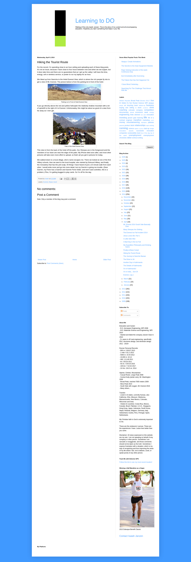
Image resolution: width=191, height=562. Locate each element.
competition (149, 110)
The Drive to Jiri (128, 259)
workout (135, 138)
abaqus (151, 103)
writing (140, 138)
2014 (124, 194)
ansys (121, 105)
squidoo (141, 128)
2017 (124, 185)
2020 (124, 176)
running (123, 128)
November (128, 200)
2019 (124, 179)
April (125, 222)
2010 (124, 298)
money (122, 122)
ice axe (143, 115)
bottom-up (142, 105)
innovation (150, 115)
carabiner (145, 107)
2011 (124, 295)
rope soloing (150, 125)
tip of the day (145, 133)
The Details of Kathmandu (132, 266)
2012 (124, 292)
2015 (124, 191)
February (127, 282)
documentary (124, 112)
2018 (124, 182)
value (129, 138)
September (128, 206)
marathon (137, 120)
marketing (146, 120)
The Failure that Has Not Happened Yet (135, 80)
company (139, 110)
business (150, 105)
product (127, 125)
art (125, 105)
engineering (124, 115)
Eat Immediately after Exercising (132, 76)
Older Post (107, 260)
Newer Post (42, 260)
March (126, 279)
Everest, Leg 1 (128, 275)
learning (140, 118)
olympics (144, 122)
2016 (124, 188)
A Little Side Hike (129, 239)
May (125, 219)
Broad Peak (135, 101)
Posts (124, 311)
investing (123, 118)
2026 (124, 157)
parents (121, 125)
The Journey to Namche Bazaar (134, 256)
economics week (141, 112)
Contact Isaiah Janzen (131, 536)
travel (55, 182)
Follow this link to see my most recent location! (135, 462)
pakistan (151, 122)
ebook (132, 112)
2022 (124, 169)
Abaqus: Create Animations (131, 62)
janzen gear (132, 118)
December (128, 197)
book (136, 105)
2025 (124, 160)
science (131, 128)
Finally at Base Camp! (131, 250)
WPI (146, 103)
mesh (152, 120)
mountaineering (133, 122)
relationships (140, 125)
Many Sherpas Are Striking (132, 229)
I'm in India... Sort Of (130, 272)
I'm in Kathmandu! (129, 269)
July (125, 212)
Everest (45, 182)
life (145, 117)
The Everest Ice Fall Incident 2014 (135, 233)
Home (75, 260)
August (126, 209)
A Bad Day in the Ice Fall (132, 242)
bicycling (130, 105)
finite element (135, 115)
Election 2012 (144, 100)
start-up (146, 128)
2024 (124, 163)
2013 (124, 289)
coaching (123, 110)
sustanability (132, 133)
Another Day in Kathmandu (132, 262)
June (126, 216)
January (127, 285)
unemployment (135, 135)
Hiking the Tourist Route (131, 253)
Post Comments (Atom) (55, 263)
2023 (124, 166)
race (132, 125)
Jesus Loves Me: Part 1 (131, 236)
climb (151, 107)
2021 (124, 172)
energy (151, 112)
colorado (132, 110)
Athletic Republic (124, 100)
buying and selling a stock (130, 108)
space (136, 128)
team (139, 133)
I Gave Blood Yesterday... (130, 84)
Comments (126, 315)
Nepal (51, 182)
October (127, 203)
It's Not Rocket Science (135, 103)
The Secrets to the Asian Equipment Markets (137, 66)
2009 (124, 301)
